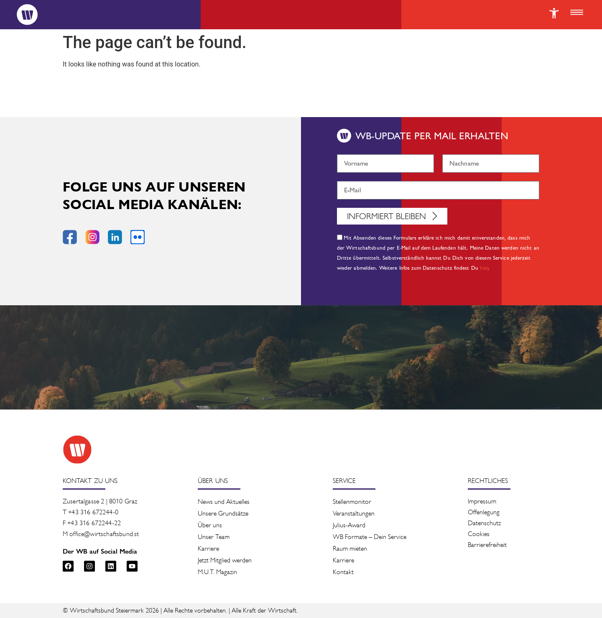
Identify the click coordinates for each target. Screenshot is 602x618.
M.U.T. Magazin (217, 571)
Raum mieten (350, 548)
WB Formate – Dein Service (369, 536)
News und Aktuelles (224, 501)
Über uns (210, 525)
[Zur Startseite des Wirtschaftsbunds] (77, 449)
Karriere (208, 548)
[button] (576, 13)
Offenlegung (484, 512)
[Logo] (27, 14)
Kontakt (343, 571)
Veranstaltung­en (354, 513)
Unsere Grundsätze (223, 513)
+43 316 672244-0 (93, 512)
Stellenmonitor (352, 501)
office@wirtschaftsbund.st (104, 533)
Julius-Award (349, 525)
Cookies (479, 533)
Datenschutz (484, 522)
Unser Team (214, 536)
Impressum (482, 501)
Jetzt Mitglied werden (225, 560)
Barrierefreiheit (487, 544)
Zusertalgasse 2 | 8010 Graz (100, 501)
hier (484, 267)
